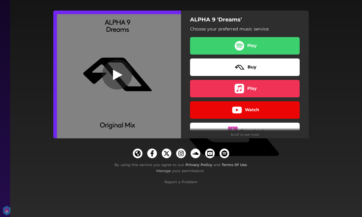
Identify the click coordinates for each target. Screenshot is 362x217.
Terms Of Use (234, 164)
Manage (163, 170)
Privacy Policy (199, 164)
